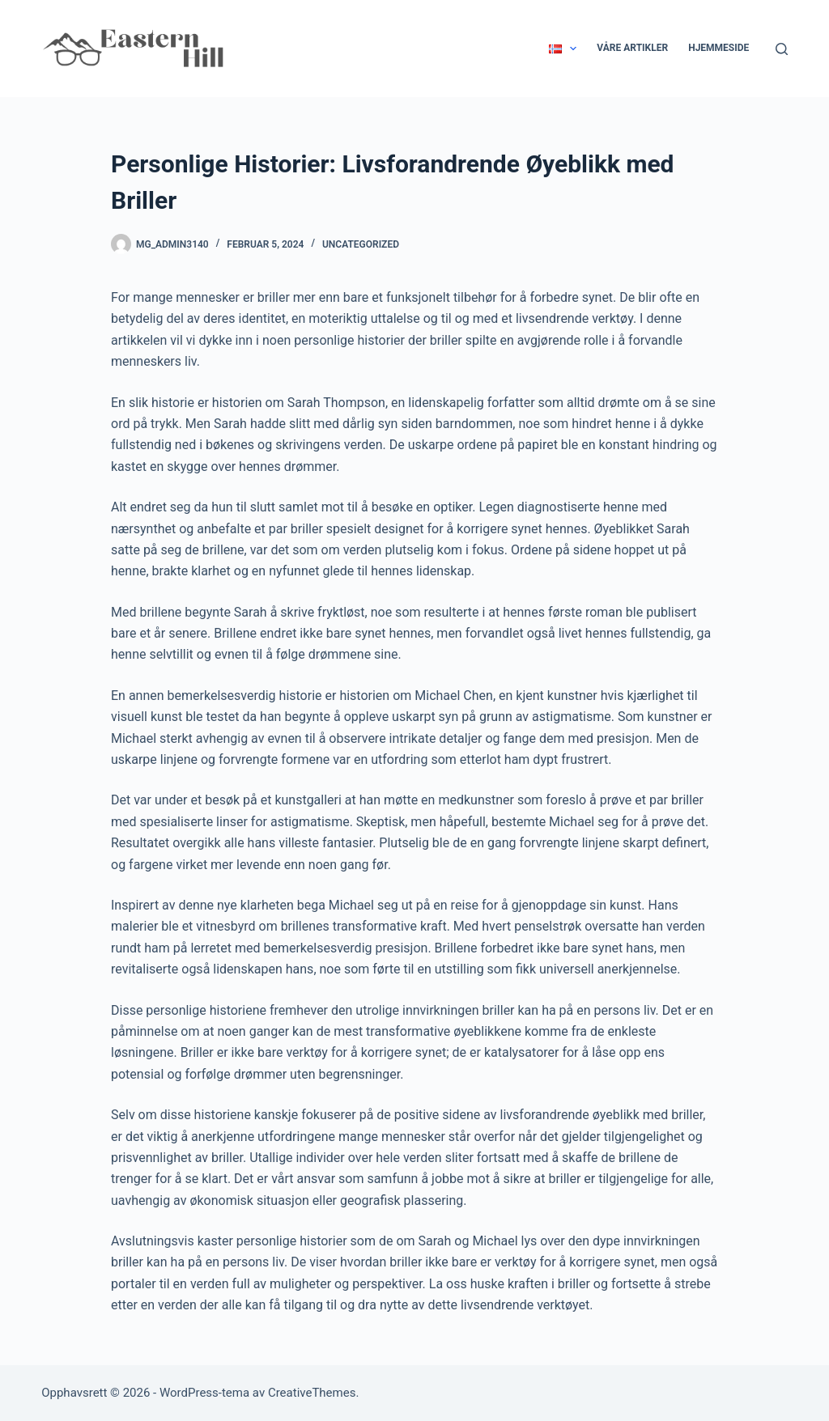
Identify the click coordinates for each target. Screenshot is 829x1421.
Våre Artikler (632, 47)
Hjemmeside (718, 47)
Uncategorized (360, 244)
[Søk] (782, 49)
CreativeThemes (312, 1392)
